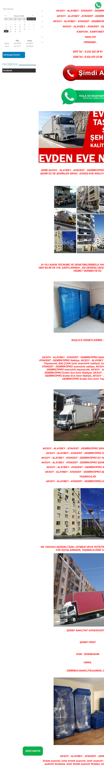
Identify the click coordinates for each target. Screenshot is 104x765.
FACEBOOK (7, 70)
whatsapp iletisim (11, 54)
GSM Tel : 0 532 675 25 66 (87, 56)
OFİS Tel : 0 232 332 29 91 (88, 51)
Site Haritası (8, 9)
